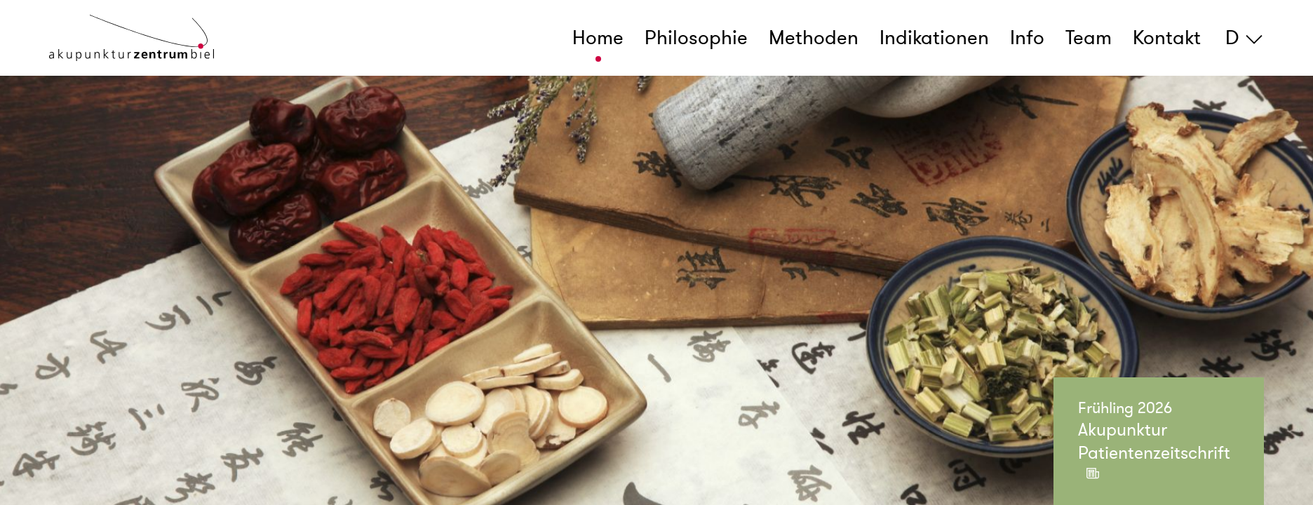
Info (1027, 38)
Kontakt (1167, 38)
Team (1088, 38)
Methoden (813, 38)
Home (598, 38)
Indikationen (934, 38)
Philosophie (696, 38)
